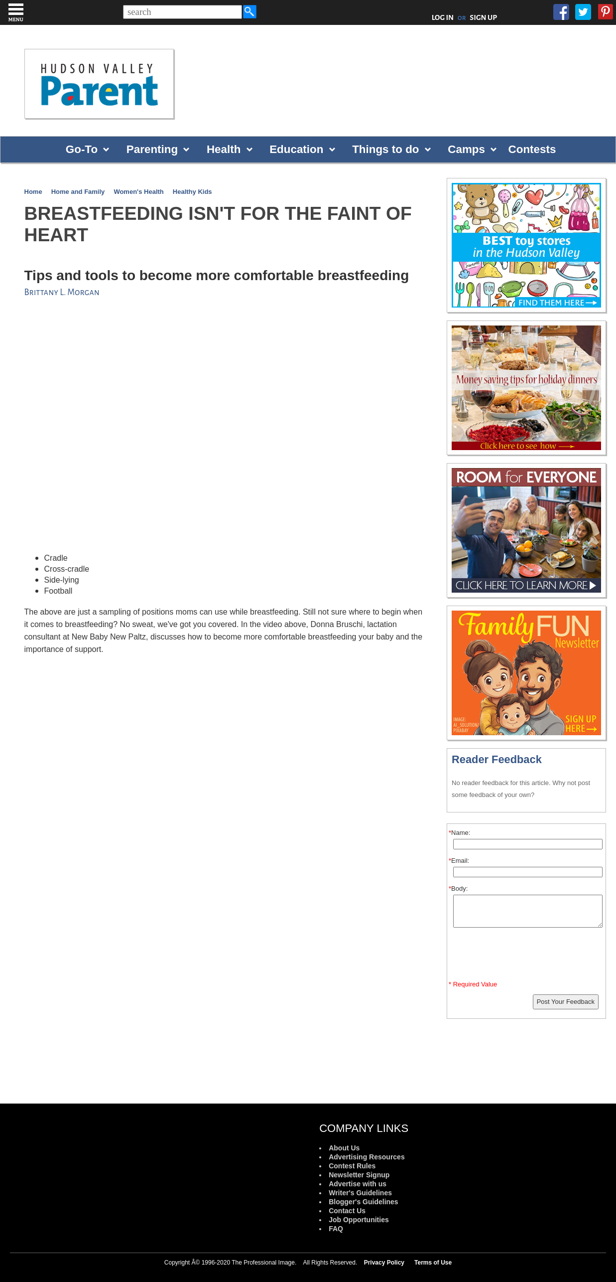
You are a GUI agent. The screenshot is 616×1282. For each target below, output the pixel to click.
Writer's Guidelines (360, 1193)
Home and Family (78, 191)
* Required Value (473, 984)
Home (33, 191)
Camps (466, 149)
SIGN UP (483, 17)
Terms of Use (433, 1262)
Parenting (152, 149)
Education (296, 149)
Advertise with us (357, 1184)
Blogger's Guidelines (363, 1202)
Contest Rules (352, 1166)
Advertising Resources (367, 1157)
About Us (344, 1148)
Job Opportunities (359, 1220)
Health (224, 149)
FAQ (336, 1229)
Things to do (385, 149)
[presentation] (528, 956)
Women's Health (138, 191)
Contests (532, 149)
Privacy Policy (384, 1262)
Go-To (82, 149)
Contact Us (347, 1211)
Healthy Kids (192, 191)
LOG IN (443, 17)
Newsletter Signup (359, 1175)
